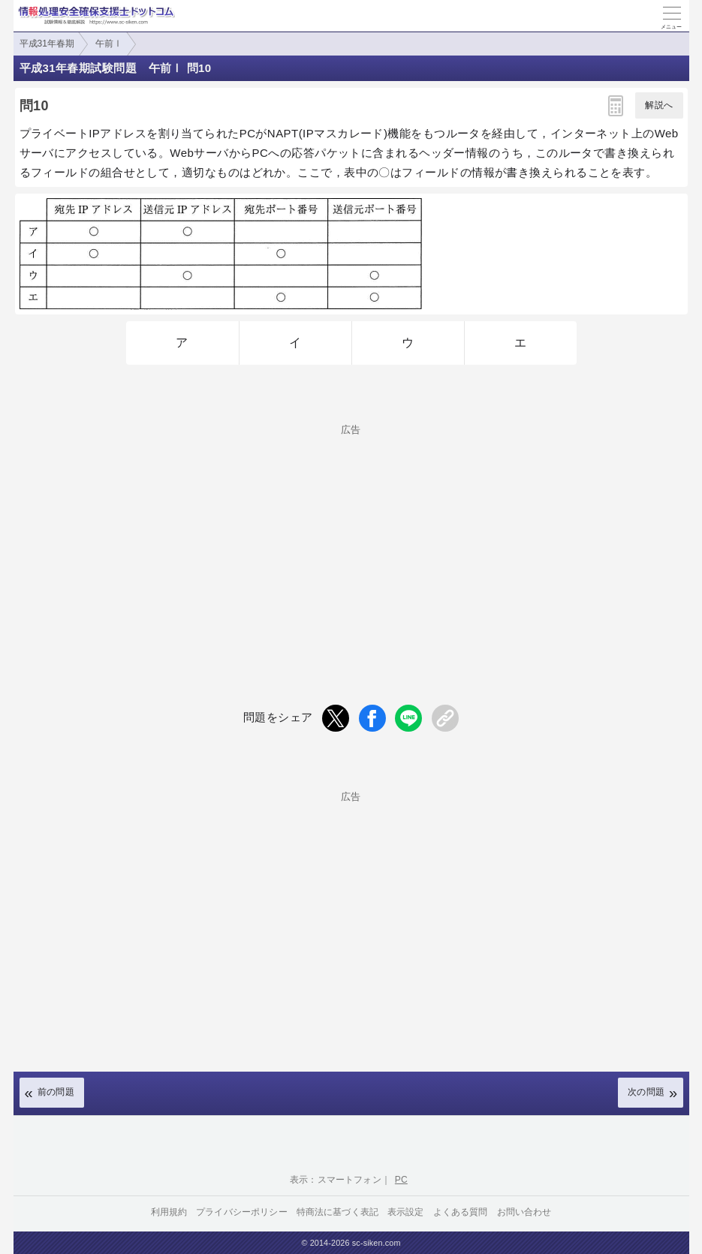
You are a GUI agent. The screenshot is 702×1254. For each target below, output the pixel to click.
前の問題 (56, 1092)
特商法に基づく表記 (337, 1212)
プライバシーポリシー (242, 1212)
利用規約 (169, 1212)
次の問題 (646, 1092)
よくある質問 (460, 1212)
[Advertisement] (351, 540)
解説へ (659, 105)
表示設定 (405, 1212)
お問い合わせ (524, 1212)
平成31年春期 (47, 43)
